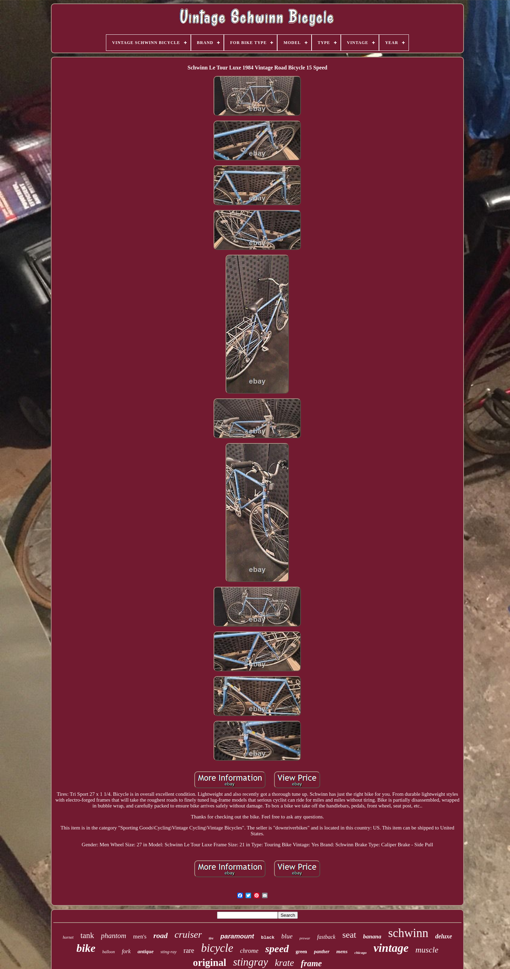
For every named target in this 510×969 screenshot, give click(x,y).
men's (140, 936)
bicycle (217, 948)
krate (284, 963)
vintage (391, 948)
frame (311, 963)
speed (277, 948)
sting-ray (169, 951)
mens (342, 951)
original (209, 962)
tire (211, 938)
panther (321, 951)
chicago (361, 952)
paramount (237, 936)
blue (287, 936)
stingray (250, 962)
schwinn (408, 933)
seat (349, 935)
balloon (108, 951)
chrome (249, 950)
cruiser (188, 934)
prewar (305, 938)
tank (87, 935)
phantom (114, 936)
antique (146, 951)
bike (85, 948)
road (160, 935)
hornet (68, 937)
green (301, 951)
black (267, 937)
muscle (426, 949)
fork (126, 951)
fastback (326, 937)
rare (189, 950)
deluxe (443, 936)
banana (372, 936)
